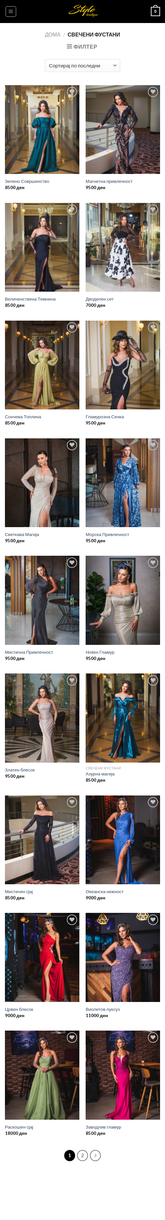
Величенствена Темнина (30, 299)
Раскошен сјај (19, 1127)
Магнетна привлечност (109, 181)
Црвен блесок (19, 1009)
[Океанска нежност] (123, 840)
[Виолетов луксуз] (123, 957)
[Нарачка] (82, 65)
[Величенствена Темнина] (42, 247)
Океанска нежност (105, 891)
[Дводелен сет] (123, 247)
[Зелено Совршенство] (42, 129)
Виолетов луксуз (103, 1009)
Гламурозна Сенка (105, 416)
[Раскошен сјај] (42, 1075)
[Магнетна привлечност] (123, 129)
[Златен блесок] (42, 718)
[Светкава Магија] (42, 482)
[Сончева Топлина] (42, 365)
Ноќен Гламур (100, 652)
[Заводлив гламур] (123, 1075)
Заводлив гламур (103, 1127)
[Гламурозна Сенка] (123, 365)
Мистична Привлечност (29, 652)
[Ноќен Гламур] (123, 600)
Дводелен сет (100, 299)
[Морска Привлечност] (123, 482)
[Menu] (11, 11)
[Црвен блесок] (42, 957)
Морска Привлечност (107, 534)
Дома (52, 34)
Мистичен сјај (19, 891)
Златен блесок (20, 769)
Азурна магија (100, 773)
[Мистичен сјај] (42, 840)
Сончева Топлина (23, 416)
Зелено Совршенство (27, 181)
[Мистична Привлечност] (42, 600)
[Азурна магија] (123, 718)
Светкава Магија (22, 534)
